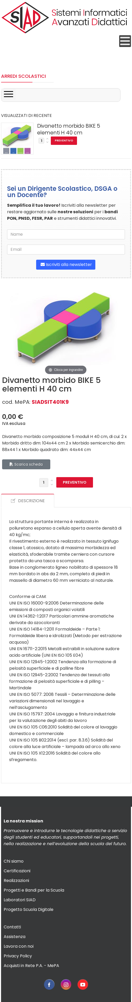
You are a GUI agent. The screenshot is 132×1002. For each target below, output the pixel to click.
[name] (66, 234)
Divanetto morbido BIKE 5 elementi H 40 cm (68, 129)
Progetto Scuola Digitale (28, 909)
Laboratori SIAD (20, 900)
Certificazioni (17, 871)
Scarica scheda (26, 464)
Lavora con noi (19, 946)
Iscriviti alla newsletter (66, 265)
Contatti (12, 927)
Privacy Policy (18, 956)
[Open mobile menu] (125, 41)
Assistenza (14, 937)
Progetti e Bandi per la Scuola (34, 890)
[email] (66, 249)
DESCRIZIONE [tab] (27, 501)
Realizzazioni (16, 881)
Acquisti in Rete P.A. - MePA (31, 966)
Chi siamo (14, 861)
